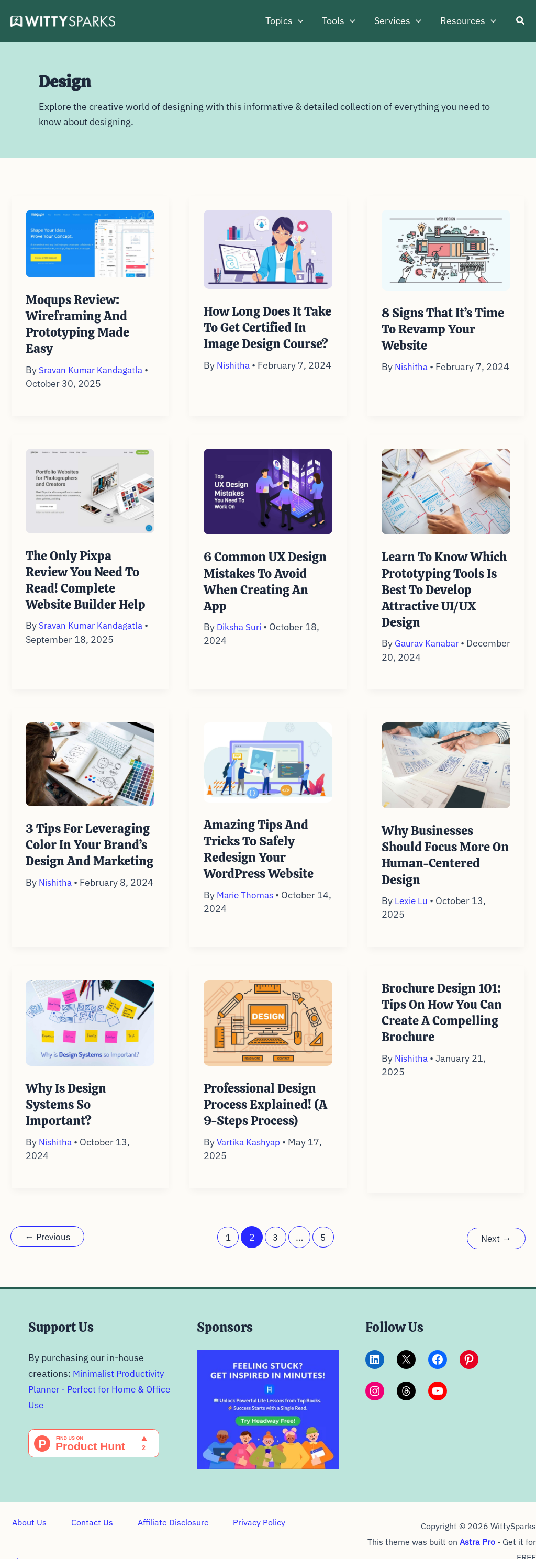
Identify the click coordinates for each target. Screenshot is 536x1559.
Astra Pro (477, 1535)
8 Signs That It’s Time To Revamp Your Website (446, 329)
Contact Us (87, 1535)
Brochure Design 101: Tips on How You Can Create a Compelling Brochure (444, 1023)
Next (495, 1248)
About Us (27, 1535)
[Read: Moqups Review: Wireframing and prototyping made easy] (90, 243)
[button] (298, 21)
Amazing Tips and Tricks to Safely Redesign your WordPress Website (261, 861)
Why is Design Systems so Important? (68, 1115)
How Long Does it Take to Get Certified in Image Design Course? (265, 336)
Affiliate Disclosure (164, 1535)
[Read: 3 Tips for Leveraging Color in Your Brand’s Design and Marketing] (90, 775)
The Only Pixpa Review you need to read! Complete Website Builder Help (88, 591)
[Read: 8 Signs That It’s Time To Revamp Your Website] (446, 249)
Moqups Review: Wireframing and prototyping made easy (79, 324)
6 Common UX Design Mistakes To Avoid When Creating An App (268, 593)
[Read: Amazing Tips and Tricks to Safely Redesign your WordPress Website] (268, 773)
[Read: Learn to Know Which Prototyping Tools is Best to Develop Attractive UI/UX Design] (446, 502)
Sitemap (310, 1535)
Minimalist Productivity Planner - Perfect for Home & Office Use (99, 1398)
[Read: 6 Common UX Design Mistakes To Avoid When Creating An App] (268, 502)
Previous (49, 1248)
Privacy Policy (247, 1535)
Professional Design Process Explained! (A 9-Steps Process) (268, 1115)
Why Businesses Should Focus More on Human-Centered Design (442, 866)
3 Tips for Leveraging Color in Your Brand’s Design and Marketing (90, 864)
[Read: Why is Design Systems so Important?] (90, 1033)
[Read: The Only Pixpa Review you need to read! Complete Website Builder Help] (90, 501)
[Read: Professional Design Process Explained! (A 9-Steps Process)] (268, 1033)
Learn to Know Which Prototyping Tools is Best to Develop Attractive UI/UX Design (438, 601)
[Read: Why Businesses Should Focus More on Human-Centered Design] (446, 776)
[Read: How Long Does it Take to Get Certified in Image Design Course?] (268, 248)
